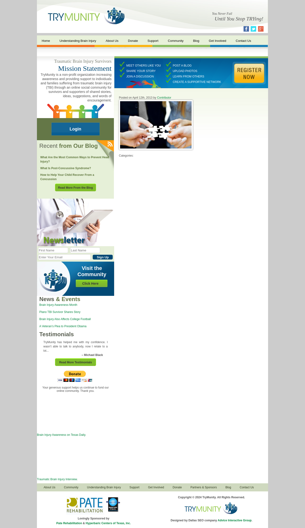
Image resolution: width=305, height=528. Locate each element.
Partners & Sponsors (203, 487)
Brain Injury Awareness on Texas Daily (61, 435)
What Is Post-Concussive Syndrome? (65, 168)
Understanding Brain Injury (78, 41)
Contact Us (243, 41)
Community (176, 41)
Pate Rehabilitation (69, 523)
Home (46, 41)
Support (152, 41)
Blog (196, 41)
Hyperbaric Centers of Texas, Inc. (108, 523)
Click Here (90, 283)
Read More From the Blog (75, 187)
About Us (112, 41)
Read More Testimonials (75, 362)
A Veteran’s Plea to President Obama (62, 326)
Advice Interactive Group (235, 520)
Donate (133, 41)
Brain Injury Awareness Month (58, 305)
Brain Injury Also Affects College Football (65, 319)
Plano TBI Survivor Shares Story (60, 312)
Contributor (164, 97)
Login (75, 129)
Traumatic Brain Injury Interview (57, 479)
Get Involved (217, 41)
